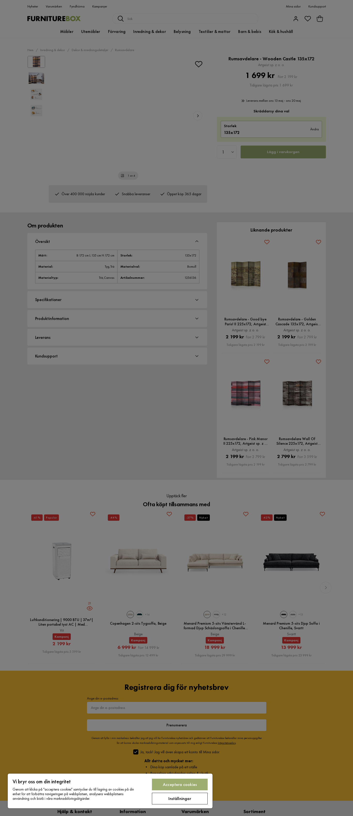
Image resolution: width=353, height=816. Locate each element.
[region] (110, 791)
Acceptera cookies (180, 784)
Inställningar (179, 798)
